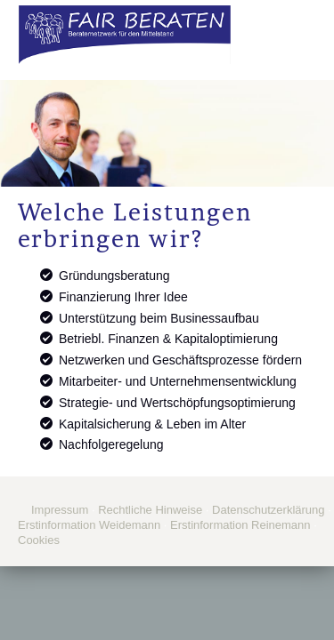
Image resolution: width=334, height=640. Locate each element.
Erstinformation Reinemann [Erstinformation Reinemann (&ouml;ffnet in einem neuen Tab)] (240, 525)
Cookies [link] (39, 540)
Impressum (59, 509)
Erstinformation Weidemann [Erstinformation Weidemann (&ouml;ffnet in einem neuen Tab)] (89, 525)
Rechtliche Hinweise (150, 509)
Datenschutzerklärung (268, 509)
